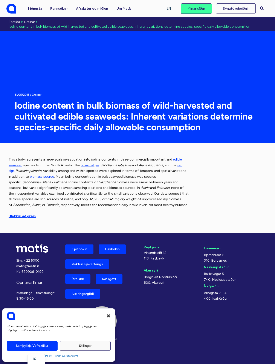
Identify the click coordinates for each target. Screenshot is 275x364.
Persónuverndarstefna (66, 355)
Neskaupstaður (216, 266)
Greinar (36, 94)
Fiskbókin (112, 249)
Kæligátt (109, 279)
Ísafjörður (212, 285)
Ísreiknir (78, 279)
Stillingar (85, 346)
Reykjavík (151, 246)
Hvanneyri (212, 248)
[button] (108, 316)
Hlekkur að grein (22, 216)
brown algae (90, 165)
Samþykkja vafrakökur (32, 346)
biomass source (42, 176)
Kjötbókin (79, 249)
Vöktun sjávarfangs (87, 264)
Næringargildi (83, 294)
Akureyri (151, 270)
